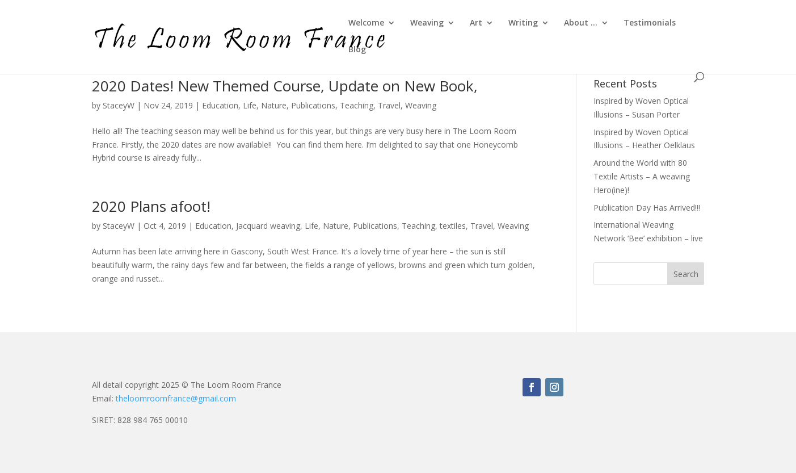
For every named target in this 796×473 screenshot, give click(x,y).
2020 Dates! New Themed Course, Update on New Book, (285, 86)
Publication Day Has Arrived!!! (646, 207)
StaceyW (118, 105)
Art (476, 23)
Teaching (356, 105)
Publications (313, 105)
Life (249, 105)
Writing (523, 23)
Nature (274, 105)
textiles (453, 225)
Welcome (366, 23)
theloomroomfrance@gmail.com (176, 398)
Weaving (427, 23)
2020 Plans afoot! (151, 206)
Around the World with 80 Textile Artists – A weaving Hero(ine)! (641, 176)
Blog (357, 50)
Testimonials (650, 23)
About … (580, 23)
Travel (389, 105)
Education (220, 105)
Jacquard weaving (268, 225)
